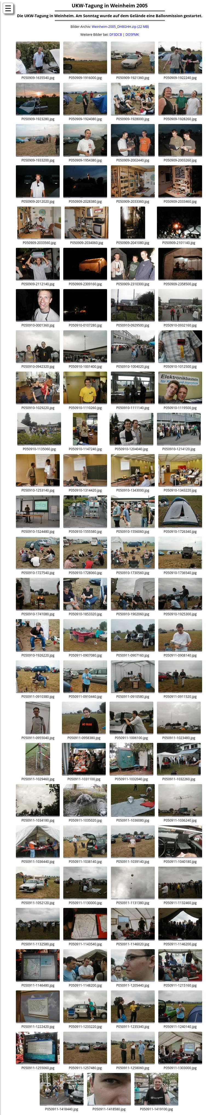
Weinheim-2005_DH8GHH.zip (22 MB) (120, 26)
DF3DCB (116, 34)
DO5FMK (132, 34)
